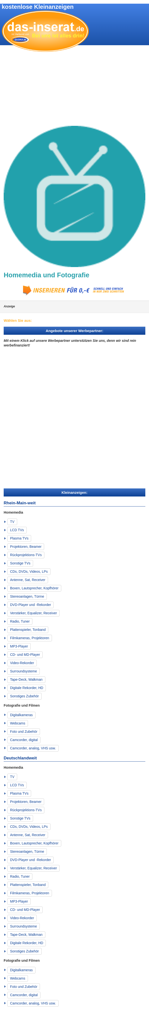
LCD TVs (17, 530)
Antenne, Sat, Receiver (27, 580)
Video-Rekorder (22, 663)
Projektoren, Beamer (25, 547)
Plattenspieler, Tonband (28, 630)
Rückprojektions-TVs (26, 555)
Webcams (17, 723)
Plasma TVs (19, 538)
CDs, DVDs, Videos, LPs (29, 571)
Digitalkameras (21, 715)
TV (12, 522)
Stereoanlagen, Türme (27, 596)
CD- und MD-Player (25, 655)
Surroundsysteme (23, 671)
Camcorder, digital (24, 740)
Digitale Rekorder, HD (26, 688)
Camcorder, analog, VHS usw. (33, 748)
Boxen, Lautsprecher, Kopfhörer (34, 588)
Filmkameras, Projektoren (29, 638)
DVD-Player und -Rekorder (30, 605)
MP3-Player (19, 646)
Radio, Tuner (20, 621)
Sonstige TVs (20, 563)
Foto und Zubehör (23, 732)
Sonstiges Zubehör (24, 696)
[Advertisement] (74, 89)
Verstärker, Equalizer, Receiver (33, 613)
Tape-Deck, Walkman (26, 679)
